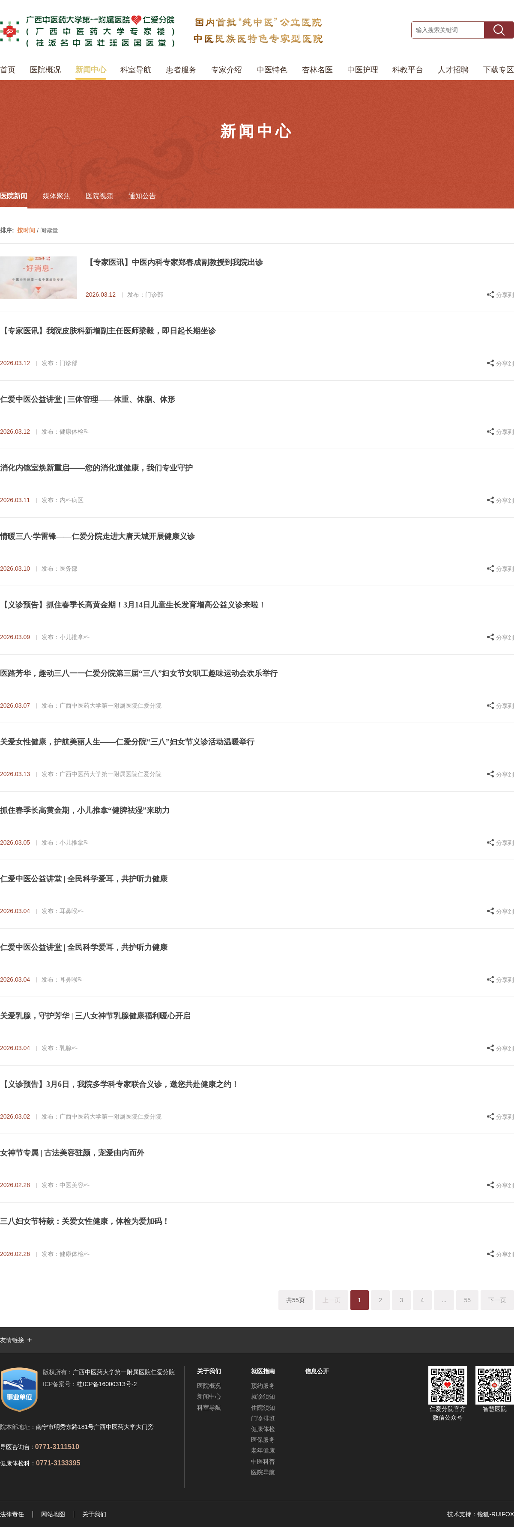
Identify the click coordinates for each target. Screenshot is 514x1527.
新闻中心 (90, 69)
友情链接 (12, 1339)
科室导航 (135, 69)
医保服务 (263, 1439)
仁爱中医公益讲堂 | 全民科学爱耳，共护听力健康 (83, 879)
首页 (7, 69)
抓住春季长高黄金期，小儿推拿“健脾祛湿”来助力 (85, 810)
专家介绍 (226, 69)
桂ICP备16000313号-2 (90, 1384)
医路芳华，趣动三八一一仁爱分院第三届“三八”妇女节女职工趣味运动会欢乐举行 (139, 673)
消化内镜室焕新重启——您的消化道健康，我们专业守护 (96, 468)
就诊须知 (263, 1396)
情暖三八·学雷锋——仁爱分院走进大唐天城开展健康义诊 (97, 536)
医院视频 (99, 195)
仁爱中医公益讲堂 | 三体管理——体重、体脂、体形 (87, 399)
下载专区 (498, 69)
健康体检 (263, 1429)
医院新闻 (13, 195)
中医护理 (362, 69)
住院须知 (263, 1407)
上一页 (332, 1300)
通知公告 (142, 195)
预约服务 (263, 1385)
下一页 (497, 1300)
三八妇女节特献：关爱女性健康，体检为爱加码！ (85, 1221)
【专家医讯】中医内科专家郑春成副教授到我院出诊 (174, 262)
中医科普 (263, 1461)
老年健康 (263, 1450)
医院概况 (45, 69)
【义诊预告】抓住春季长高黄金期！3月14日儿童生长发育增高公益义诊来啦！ (133, 605)
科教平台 (407, 69)
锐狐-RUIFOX (495, 1514)
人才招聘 (453, 69)
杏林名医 (317, 69)
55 (467, 1300)
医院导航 (263, 1472)
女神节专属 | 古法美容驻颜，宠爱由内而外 (72, 1153)
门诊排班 (263, 1418)
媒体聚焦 (56, 195)
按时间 (26, 230)
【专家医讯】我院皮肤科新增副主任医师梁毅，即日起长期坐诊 (108, 331)
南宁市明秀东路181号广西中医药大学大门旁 (95, 1426)
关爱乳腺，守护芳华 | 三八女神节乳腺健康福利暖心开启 (95, 1016)
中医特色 (272, 69)
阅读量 (49, 230)
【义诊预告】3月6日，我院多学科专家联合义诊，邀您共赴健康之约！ (119, 1084)
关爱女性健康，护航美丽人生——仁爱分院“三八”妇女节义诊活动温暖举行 (127, 742)
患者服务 (181, 69)
